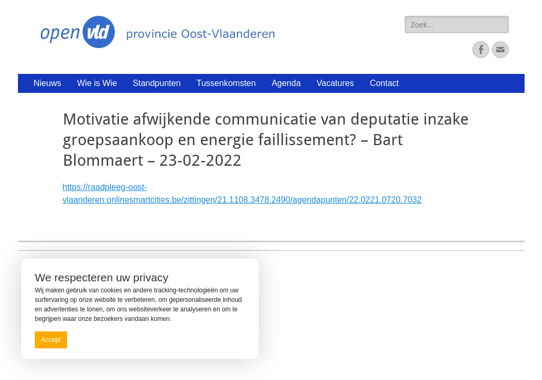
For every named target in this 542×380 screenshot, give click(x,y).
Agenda (286, 83)
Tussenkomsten (225, 83)
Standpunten (157, 83)
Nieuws (47, 83)
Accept (51, 340)
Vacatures (335, 83)
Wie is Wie (97, 83)
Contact (384, 83)
